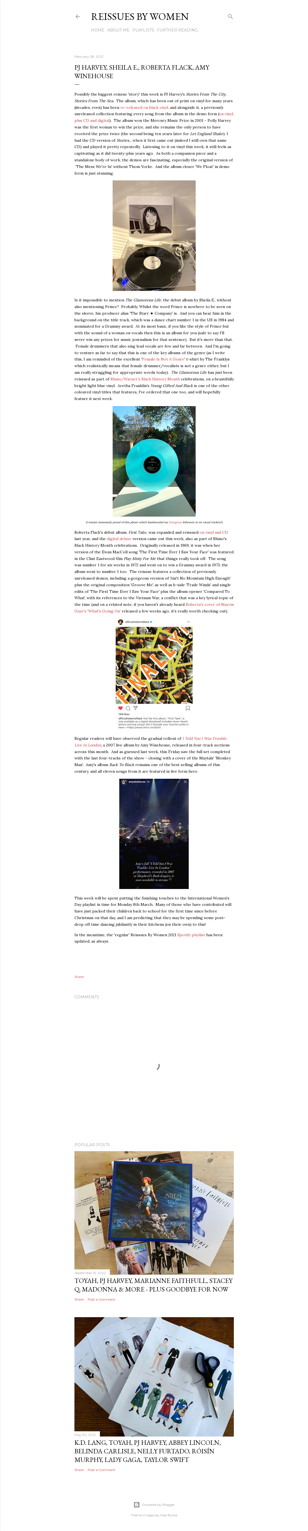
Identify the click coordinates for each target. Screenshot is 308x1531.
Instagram (175, 522)
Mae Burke (168, 1515)
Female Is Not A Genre (163, 359)
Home (97, 30)
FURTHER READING (177, 30)
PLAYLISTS (143, 30)
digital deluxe (120, 538)
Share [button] (79, 977)
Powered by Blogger (154, 1504)
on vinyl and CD (214, 532)
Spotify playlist (191, 934)
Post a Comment (101, 1299)
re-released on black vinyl (144, 107)
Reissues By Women (140, 16)
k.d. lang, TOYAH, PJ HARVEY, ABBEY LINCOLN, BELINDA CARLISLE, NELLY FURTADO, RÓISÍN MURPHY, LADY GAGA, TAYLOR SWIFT (147, 1451)
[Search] (230, 15)
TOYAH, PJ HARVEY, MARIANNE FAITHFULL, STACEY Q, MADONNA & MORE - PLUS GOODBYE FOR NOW (153, 1284)
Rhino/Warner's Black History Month (145, 379)
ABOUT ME (118, 30)
